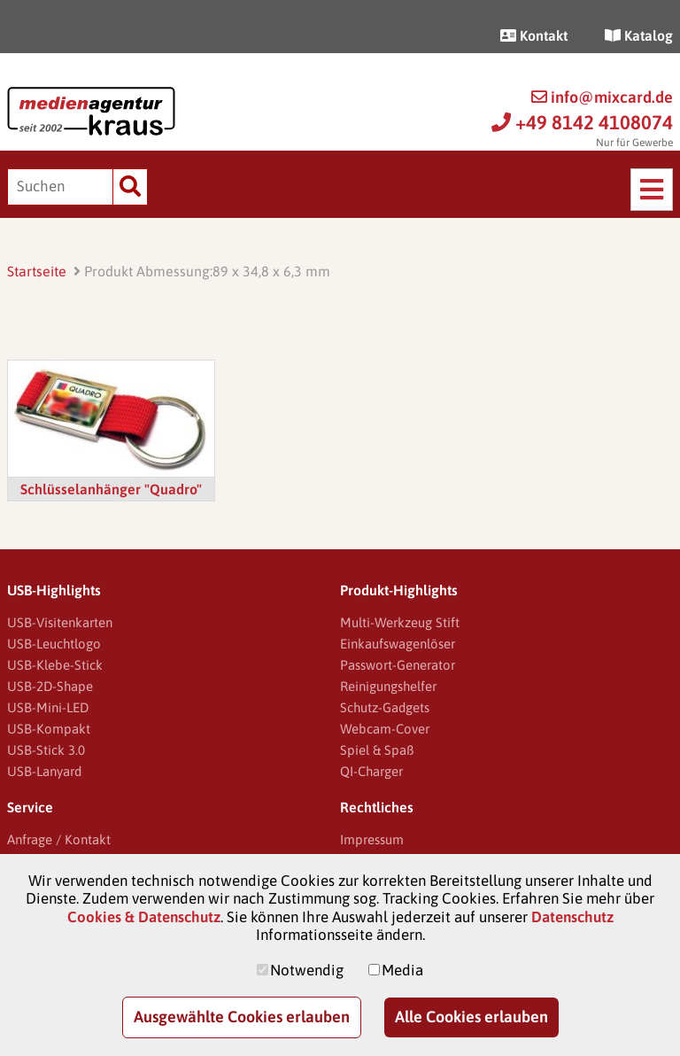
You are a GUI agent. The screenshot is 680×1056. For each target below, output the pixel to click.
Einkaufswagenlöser (397, 643)
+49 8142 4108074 (582, 122)
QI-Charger (371, 771)
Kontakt (534, 35)
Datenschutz (572, 917)
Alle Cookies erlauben (471, 1016)
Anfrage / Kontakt (59, 839)
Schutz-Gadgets (384, 707)
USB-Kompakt (48, 728)
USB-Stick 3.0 (46, 749)
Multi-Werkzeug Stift (400, 622)
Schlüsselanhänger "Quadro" (111, 489)
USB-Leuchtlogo (54, 643)
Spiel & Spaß (376, 749)
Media (402, 970)
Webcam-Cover (384, 728)
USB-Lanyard (44, 771)
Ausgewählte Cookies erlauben (242, 1016)
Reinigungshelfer (388, 686)
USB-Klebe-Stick (55, 664)
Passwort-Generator (397, 664)
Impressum (372, 839)
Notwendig (307, 970)
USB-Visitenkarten (59, 622)
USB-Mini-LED (48, 707)
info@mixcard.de (602, 97)
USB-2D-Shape (50, 686)
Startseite (36, 271)
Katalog (639, 35)
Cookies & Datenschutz (143, 917)
